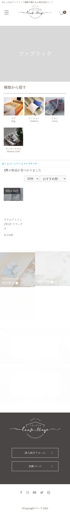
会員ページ (35, 466)
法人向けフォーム (35, 453)
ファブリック (30, 163)
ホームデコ (15, 163)
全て (4, 163)
